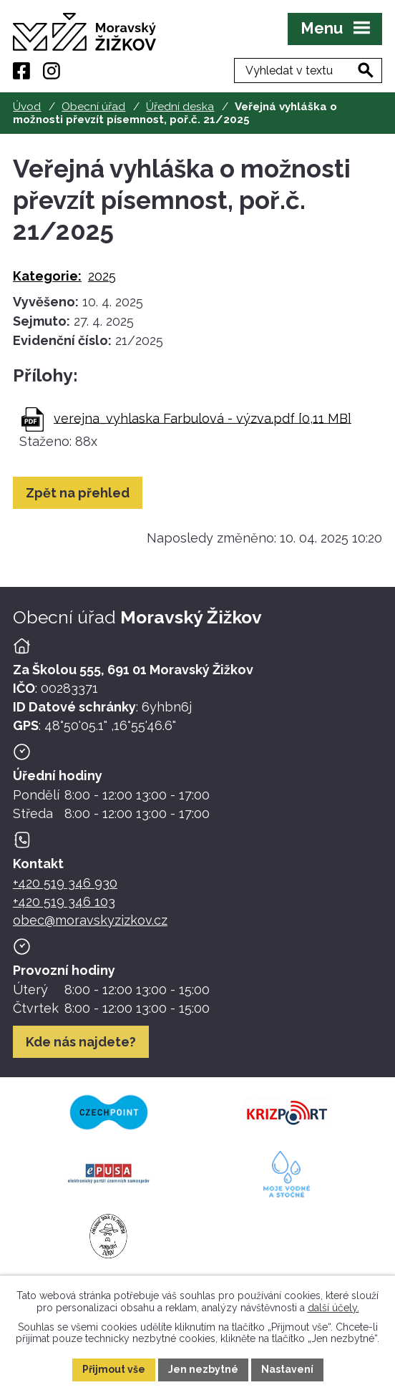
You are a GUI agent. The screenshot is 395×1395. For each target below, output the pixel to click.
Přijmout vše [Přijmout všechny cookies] (113, 1369)
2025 (102, 275)
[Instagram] (51, 70)
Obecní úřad (93, 106)
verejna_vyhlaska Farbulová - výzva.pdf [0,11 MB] (202, 417)
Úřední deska (180, 106)
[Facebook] (21, 70)
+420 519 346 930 (65, 882)
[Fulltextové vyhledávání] (308, 70)
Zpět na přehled (78, 492)
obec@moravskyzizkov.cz (90, 920)
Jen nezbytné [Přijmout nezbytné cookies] (203, 1369)
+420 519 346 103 (64, 901)
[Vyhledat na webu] (365, 70)
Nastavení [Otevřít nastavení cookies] (287, 1369)
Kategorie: (47, 275)
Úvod (27, 106)
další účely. (333, 1307)
